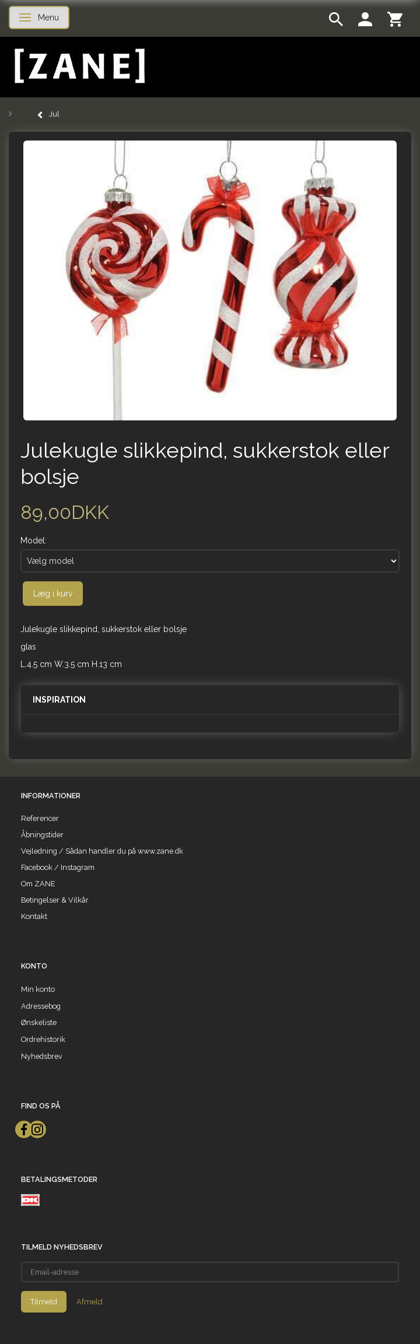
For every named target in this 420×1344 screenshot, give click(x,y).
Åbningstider (42, 834)
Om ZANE (38, 883)
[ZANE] (78, 66)
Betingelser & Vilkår (55, 900)
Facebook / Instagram (57, 867)
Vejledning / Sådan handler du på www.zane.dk (102, 851)
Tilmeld (43, 1301)
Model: (33, 540)
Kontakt (34, 916)
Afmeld (89, 1301)
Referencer (40, 818)
